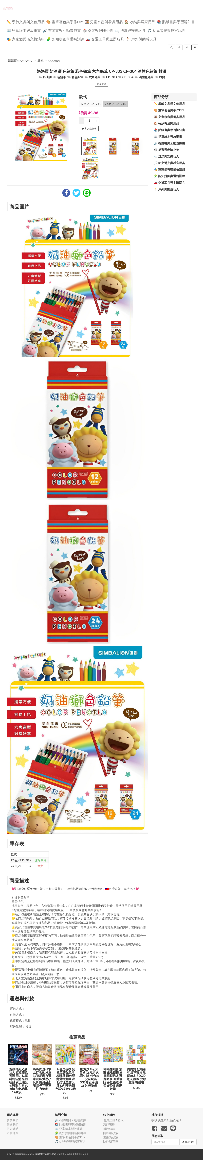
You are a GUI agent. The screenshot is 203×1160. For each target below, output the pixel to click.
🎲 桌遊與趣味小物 (97, 30)
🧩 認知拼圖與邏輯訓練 (65, 39)
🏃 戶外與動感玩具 (141, 39)
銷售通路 (12, 1133)
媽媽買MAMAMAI (20, 61)
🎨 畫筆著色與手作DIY (64, 22)
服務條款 (109, 1129)
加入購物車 (89, 128)
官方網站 (12, 1129)
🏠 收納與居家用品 (139, 22)
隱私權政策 (110, 1133)
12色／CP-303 (91, 104)
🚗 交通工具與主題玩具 (105, 39)
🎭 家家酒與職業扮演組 (26, 39)
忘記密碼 (109, 1124)
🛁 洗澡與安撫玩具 (130, 30)
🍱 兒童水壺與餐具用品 (104, 22)
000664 (54, 61)
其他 (40, 61)
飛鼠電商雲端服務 (77, 1154)
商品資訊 (101, 83)
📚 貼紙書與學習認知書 (176, 22)
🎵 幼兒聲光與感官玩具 (166, 30)
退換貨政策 (110, 1137)
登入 (121, 1120)
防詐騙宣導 (110, 1141)
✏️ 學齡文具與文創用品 (26, 22)
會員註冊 (109, 1120)
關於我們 (12, 1120)
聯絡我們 (12, 1124)
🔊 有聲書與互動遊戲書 (62, 30)
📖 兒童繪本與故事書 (24, 30)
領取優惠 (188, 1141)
